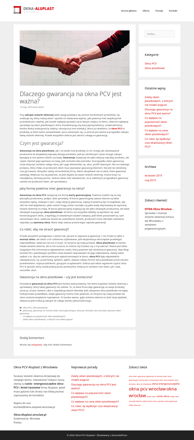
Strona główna (129, 10)
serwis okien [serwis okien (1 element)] (151, 396)
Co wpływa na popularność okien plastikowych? (44, 316)
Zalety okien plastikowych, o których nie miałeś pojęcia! (48, 319)
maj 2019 (150, 180)
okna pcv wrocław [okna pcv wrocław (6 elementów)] (147, 389)
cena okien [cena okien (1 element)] (133, 376)
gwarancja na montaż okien (45, 310)
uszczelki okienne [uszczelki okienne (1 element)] (135, 401)
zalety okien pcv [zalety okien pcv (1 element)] (135, 405)
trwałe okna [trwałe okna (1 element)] (174, 396)
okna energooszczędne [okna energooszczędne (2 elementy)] (165, 383)
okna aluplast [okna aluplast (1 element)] (169, 380)
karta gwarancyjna (67, 310)
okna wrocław (100, 310)
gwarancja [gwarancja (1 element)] (142, 376)
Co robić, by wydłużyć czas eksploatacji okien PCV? (158, 142)
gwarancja (27, 310)
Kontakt (173, 10)
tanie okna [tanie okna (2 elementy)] (163, 396)
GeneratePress (119, 435)
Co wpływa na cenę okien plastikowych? (95, 401)
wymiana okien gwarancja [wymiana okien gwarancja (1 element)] (167, 401)
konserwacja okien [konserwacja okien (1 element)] (156, 380)
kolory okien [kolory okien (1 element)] (143, 380)
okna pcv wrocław (85, 310)
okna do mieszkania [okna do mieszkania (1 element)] (143, 384)
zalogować (36, 344)
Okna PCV (27, 307)
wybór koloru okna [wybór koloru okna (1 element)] (150, 401)
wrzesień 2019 (153, 175)
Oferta (145, 10)
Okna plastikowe (40, 307)
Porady (159, 10)
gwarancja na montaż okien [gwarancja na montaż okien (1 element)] (156, 376)
